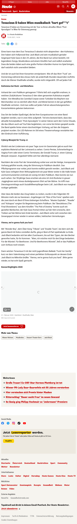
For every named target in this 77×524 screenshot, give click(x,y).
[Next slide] (74, 287)
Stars (3, 476)
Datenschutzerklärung (45, 516)
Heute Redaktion (16, 34)
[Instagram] (13, 423)
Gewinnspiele (26, 485)
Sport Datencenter (9, 485)
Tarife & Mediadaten (20, 516)
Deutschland (29, 463)
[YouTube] (24, 423)
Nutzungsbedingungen (64, 516)
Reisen (4, 489)
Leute (10, 476)
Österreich (6, 11)
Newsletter (15, 467)
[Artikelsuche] (63, 6)
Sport (15, 11)
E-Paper (11, 2)
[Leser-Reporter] (58, 6)
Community (62, 463)
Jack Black (48, 338)
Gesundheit (48, 485)
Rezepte (37, 485)
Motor (67, 485)
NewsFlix (65, 2)
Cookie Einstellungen (9, 520)
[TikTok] (19, 423)
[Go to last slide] (2, 287)
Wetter (4, 467)
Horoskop (35, 476)
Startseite (4, 15)
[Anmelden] (67, 6)
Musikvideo (20, 338)
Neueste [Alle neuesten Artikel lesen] (70, 11)
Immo (30, 2)
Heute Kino (60, 476)
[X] (8, 423)
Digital (26, 476)
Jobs (47, 2)
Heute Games (48, 476)
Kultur (18, 476)
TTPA (32, 516)
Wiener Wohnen (7, 338)
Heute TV (72, 476)
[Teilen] (16, 44)
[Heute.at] (7, 6)
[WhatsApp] (8, 44)
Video (11, 489)
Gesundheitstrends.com (20, 498)
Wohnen (58, 485)
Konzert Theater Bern (34, 338)
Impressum (5, 516)
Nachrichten (24, 11)
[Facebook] (12, 44)
